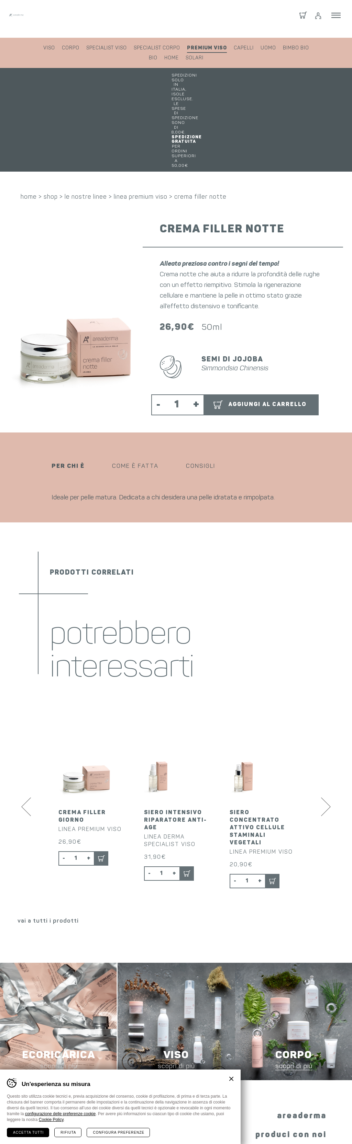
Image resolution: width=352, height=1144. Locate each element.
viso (49, 48)
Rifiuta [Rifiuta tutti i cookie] (68, 1132)
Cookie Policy (51, 1119)
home (171, 58)
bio (153, 58)
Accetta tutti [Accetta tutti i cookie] (28, 1132)
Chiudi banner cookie (231, 1079)
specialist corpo (157, 48)
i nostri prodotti (288, 1059)
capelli (244, 48)
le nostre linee (86, 110)
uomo (268, 48)
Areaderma (56, 18)
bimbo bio (296, 48)
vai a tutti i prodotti (48, 826)
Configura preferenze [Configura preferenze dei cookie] (118, 1132)
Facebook (150, 1060)
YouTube (198, 1061)
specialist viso (106, 48)
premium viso (207, 48)
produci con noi (291, 1040)
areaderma (302, 1021)
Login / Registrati (317, 19)
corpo (70, 48)
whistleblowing (276, 1126)
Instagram (172, 1061)
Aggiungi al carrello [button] (267, 318)
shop (51, 110)
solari (195, 58)
